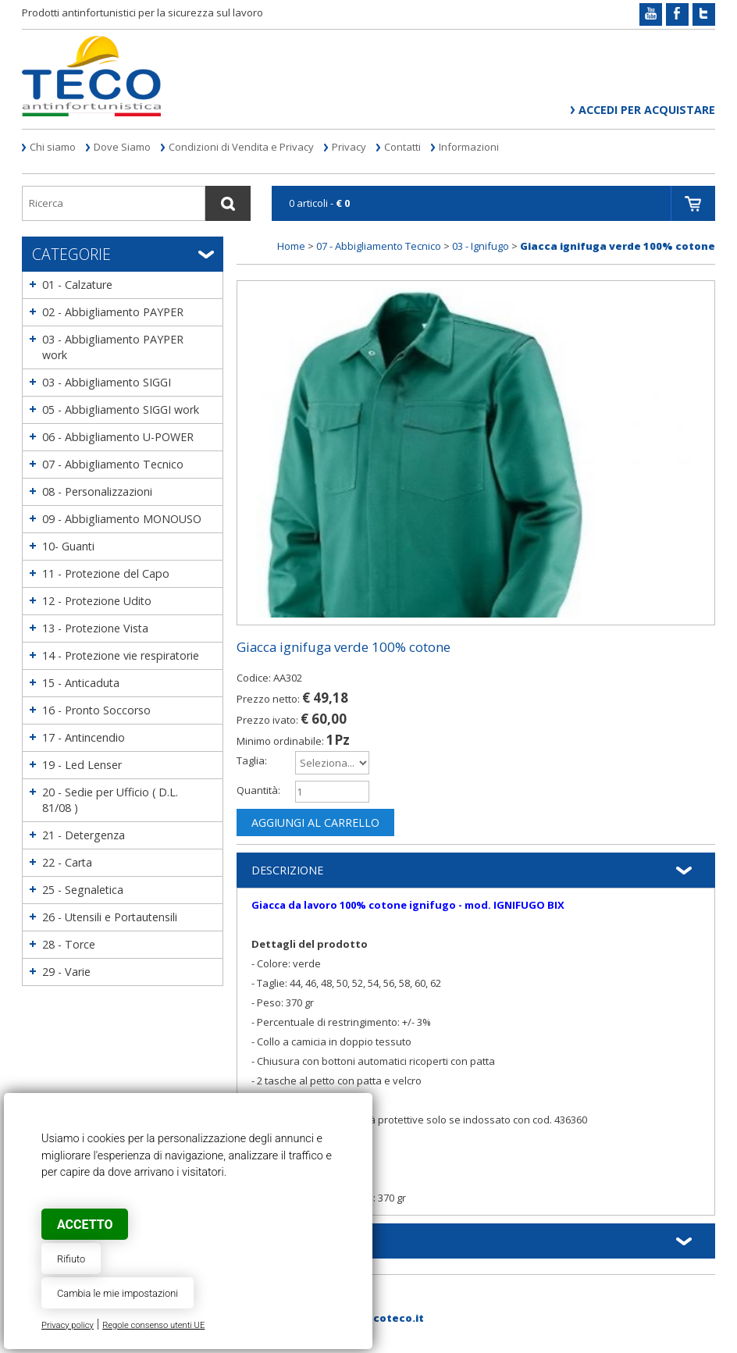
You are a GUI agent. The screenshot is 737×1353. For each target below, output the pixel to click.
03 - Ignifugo (480, 246)
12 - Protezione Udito (96, 600)
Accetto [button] (84, 1224)
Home (291, 246)
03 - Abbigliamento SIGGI (106, 382)
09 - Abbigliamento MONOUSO (121, 518)
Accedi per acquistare (647, 109)
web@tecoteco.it (376, 1318)
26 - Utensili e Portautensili (109, 917)
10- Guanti (68, 546)
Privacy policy (67, 1325)
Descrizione (287, 870)
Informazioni (469, 147)
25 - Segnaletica (82, 889)
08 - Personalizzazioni (97, 491)
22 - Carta (67, 862)
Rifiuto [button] (71, 1259)
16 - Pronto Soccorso (96, 710)
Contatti (402, 147)
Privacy (349, 147)
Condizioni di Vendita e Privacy (241, 147)
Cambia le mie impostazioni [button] (117, 1293)
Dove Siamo (122, 147)
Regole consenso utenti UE (153, 1325)
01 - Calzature (77, 284)
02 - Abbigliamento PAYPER (112, 311)
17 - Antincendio (83, 737)
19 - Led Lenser (82, 764)
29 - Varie (66, 971)
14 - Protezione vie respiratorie (120, 655)
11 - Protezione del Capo (105, 573)
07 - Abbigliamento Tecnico (112, 464)
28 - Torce (68, 944)
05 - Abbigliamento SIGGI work (120, 409)
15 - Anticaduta (80, 682)
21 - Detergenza (83, 835)
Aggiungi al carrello (315, 822)
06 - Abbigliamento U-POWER (118, 436)
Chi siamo (53, 147)
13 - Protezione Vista (95, 628)
